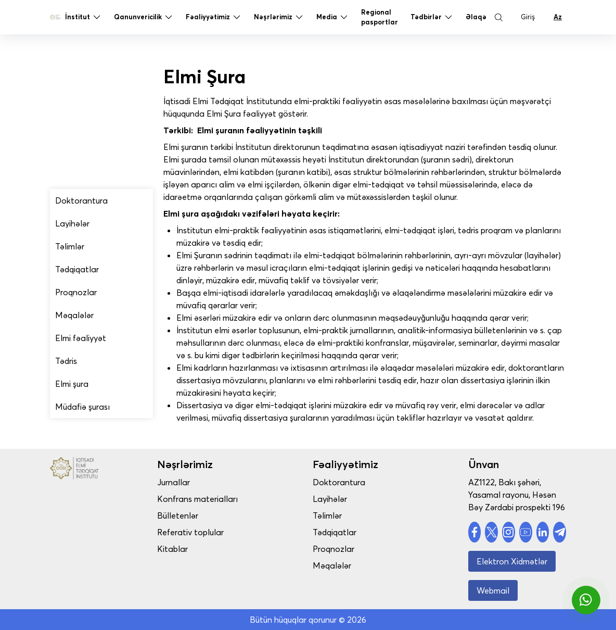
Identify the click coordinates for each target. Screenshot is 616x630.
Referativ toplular (208, 532)
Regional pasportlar (379, 19)
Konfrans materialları (215, 499)
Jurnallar (191, 482)
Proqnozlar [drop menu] (76, 292)
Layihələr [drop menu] (72, 223)
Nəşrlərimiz (279, 19)
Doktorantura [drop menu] (81, 200)
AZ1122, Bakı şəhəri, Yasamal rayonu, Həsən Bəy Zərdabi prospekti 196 (516, 494)
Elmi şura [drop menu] (71, 384)
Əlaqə (476, 19)
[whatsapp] (586, 600)
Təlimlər (336, 515)
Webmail (493, 590)
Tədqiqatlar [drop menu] (77, 269)
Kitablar (190, 549)
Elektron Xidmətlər (512, 561)
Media (332, 19)
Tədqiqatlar (343, 532)
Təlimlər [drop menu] (69, 246)
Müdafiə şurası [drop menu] (82, 406)
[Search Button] (498, 20)
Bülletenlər (195, 515)
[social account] (474, 532)
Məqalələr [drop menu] (74, 315)
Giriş (528, 19)
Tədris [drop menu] (66, 361)
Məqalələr (341, 565)
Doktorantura (348, 482)
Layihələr (339, 499)
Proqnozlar (342, 549)
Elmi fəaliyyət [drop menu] (80, 338)
